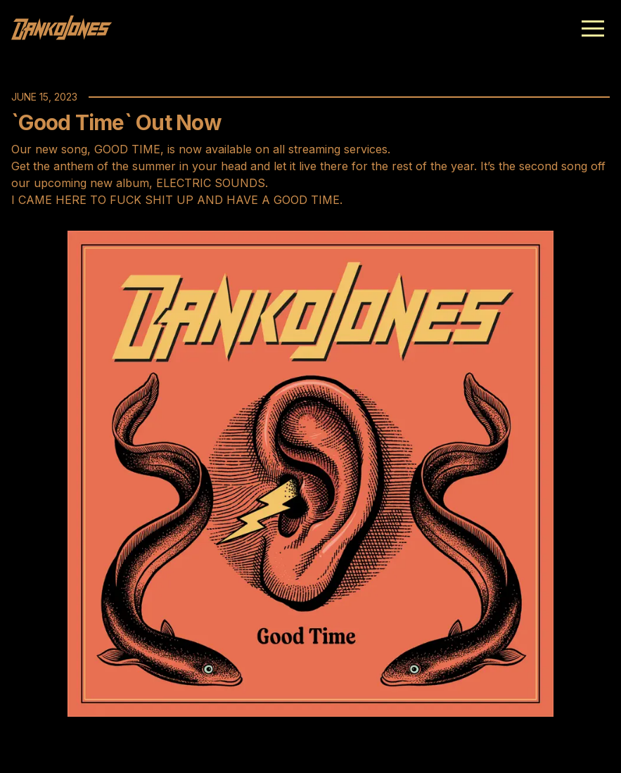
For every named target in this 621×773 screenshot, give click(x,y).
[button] (593, 28)
